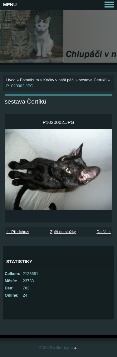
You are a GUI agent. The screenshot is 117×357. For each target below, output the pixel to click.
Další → (103, 231)
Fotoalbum (29, 80)
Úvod (11, 80)
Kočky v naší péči (59, 80)
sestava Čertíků (93, 80)
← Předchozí (17, 231)
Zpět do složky (63, 231)
